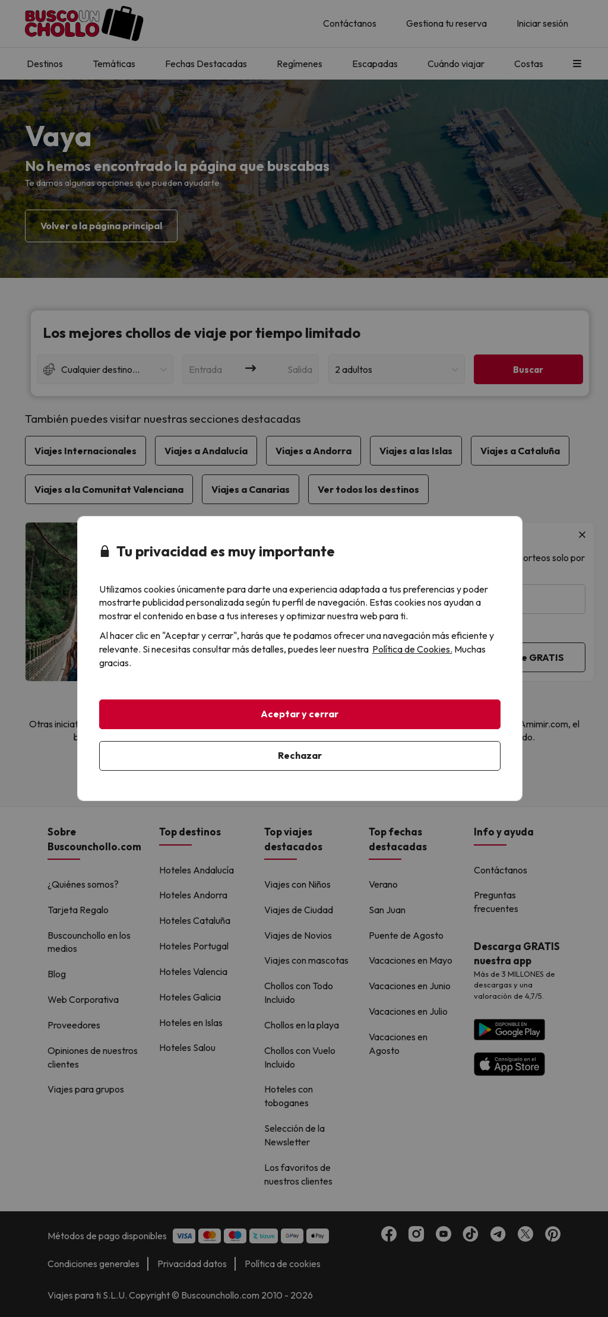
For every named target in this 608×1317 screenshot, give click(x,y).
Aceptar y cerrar (299, 714)
